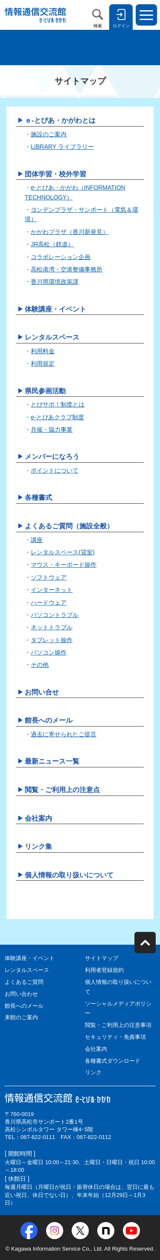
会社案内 (38, 818)
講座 (37, 539)
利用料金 (43, 351)
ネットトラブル (52, 627)
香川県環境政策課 (55, 281)
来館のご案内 (21, 1017)
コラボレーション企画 (60, 257)
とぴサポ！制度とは (57, 404)
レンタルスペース (52, 337)
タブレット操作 (52, 640)
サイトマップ (101, 958)
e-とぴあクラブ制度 (57, 417)
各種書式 (38, 497)
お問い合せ (42, 692)
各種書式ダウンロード (112, 1061)
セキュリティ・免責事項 (115, 1037)
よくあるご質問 (24, 982)
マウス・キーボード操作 (63, 564)
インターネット (52, 589)
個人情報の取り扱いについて (69, 875)
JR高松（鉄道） (52, 244)
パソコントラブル (55, 614)
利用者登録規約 (104, 970)
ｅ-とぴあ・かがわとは (60, 120)
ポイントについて (55, 470)
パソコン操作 (49, 652)
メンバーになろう (52, 456)
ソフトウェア (49, 577)
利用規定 (43, 363)
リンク (93, 1072)
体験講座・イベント (55, 309)
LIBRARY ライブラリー (62, 146)
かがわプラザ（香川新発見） (69, 231)
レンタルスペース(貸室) (62, 552)
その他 (40, 664)
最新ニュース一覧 (52, 761)
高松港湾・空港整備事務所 (66, 269)
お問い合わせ (21, 994)
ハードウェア (49, 602)
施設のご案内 (49, 134)
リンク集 (38, 846)
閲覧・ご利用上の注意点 (62, 789)
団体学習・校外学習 (55, 174)
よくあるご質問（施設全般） (69, 526)
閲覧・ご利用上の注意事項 (118, 1025)
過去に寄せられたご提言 (63, 734)
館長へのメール (49, 720)
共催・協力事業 (52, 429)
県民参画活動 (45, 391)
